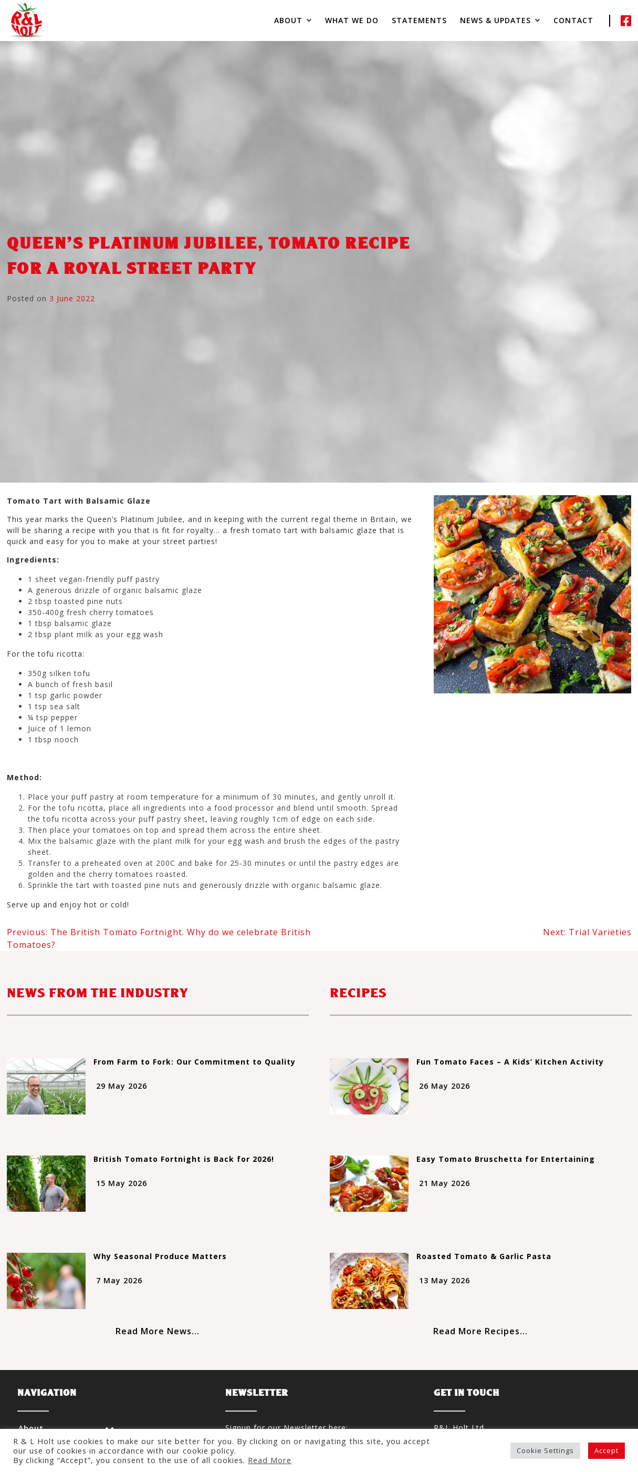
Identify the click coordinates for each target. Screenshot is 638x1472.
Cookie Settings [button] (545, 1450)
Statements (419, 20)
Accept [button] (606, 1450)
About (288, 20)
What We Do (352, 20)
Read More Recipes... (480, 1331)
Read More (269, 1460)
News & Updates (495, 20)
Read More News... (158, 1331)
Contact (573, 20)
